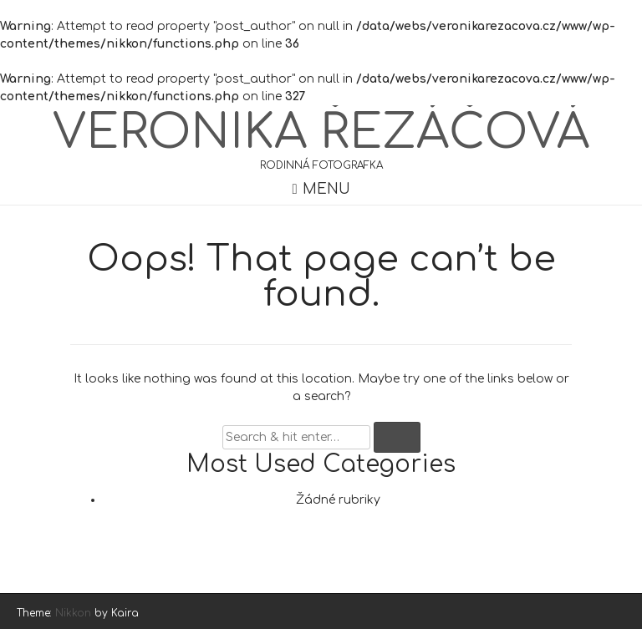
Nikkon (73, 613)
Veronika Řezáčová (321, 132)
